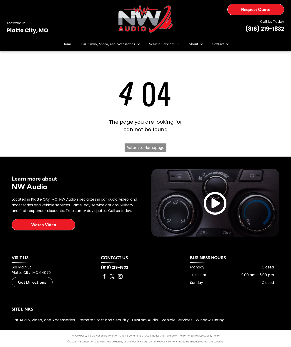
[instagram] (120, 277)
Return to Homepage (145, 147)
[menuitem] (67, 44)
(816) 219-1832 (264, 29)
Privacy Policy (79, 335)
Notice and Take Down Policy (169, 335)
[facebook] (104, 277)
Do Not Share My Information (109, 335)
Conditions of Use (139, 335)
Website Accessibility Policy (204, 335)
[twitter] (112, 277)
